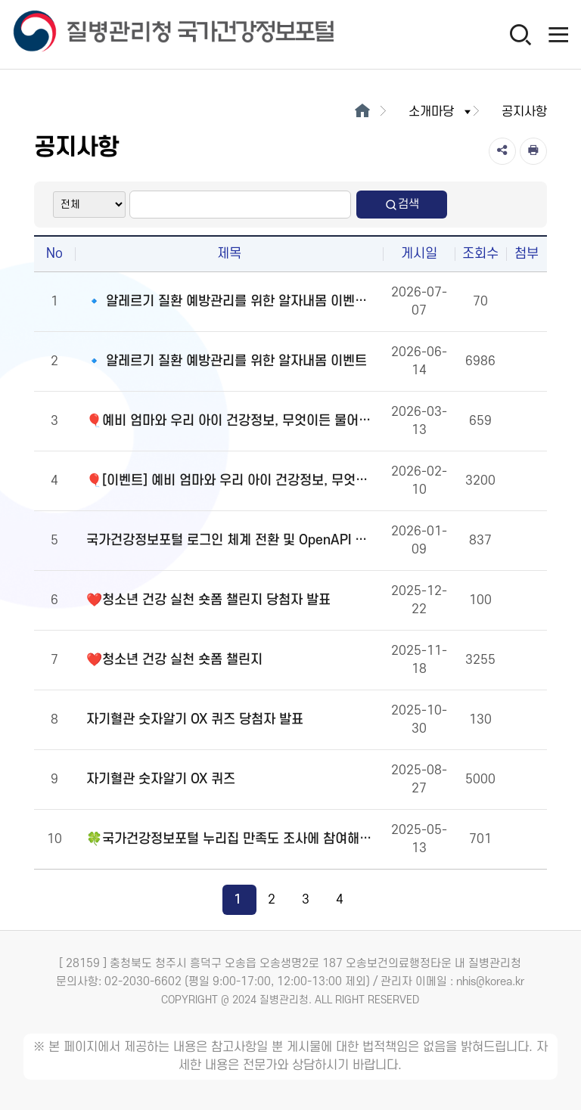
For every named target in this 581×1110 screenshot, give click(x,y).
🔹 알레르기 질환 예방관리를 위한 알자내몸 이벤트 (226, 361)
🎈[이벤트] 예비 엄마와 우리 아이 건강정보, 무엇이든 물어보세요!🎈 (232, 480)
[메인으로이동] (362, 112)
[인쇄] (533, 151)
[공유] (502, 151)
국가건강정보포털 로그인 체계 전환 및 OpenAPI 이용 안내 (232, 540)
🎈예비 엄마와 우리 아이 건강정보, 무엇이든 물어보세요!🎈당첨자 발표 (232, 421)
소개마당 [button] (441, 112)
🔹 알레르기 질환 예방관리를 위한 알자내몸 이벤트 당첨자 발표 (232, 301)
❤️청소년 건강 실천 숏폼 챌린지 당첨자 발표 (208, 600)
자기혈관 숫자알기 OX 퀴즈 (160, 779)
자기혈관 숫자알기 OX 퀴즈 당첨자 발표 (194, 719)
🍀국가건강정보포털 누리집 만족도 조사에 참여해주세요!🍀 (232, 839)
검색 (401, 204)
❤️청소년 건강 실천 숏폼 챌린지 (174, 660)
